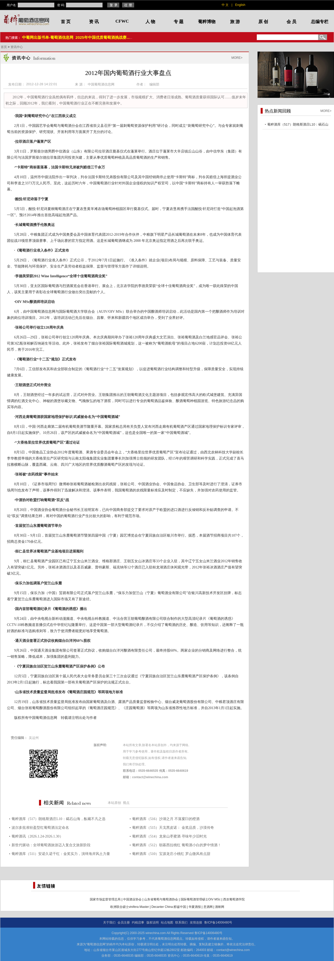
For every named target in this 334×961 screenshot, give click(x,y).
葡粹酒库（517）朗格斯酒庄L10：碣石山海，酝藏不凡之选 (58, 819)
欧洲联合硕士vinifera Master (129, 907)
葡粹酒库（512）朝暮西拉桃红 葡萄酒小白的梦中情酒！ (176, 845)
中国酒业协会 (132, 899)
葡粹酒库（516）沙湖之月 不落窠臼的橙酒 (166, 819)
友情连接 (196, 922)
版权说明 (152, 922)
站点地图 (167, 922)
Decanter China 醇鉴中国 (168, 907)
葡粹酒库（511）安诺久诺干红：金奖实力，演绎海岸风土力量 (61, 854)
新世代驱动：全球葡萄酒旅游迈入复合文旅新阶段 (51, 845)
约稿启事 (138, 922)
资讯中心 (17, 47)
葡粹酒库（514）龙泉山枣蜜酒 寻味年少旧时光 (169, 836)
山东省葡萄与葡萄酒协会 (161, 899)
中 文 (225, 5)
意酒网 (208, 907)
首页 (4, 47)
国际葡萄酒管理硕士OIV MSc (201, 899)
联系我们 (181, 922)
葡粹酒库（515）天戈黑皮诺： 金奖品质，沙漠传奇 (173, 828)
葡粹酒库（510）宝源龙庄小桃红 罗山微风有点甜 (171, 854)
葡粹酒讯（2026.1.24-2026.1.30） (37, 836)
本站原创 (114, 803)
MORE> (236, 58)
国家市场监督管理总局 (105, 899)
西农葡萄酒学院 (234, 899)
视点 (126, 803)
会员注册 (123, 922)
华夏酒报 (195, 907)
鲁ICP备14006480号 (218, 922)
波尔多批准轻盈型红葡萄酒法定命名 (40, 828)
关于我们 (109, 922)
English (240, 5)
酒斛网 (219, 907)
